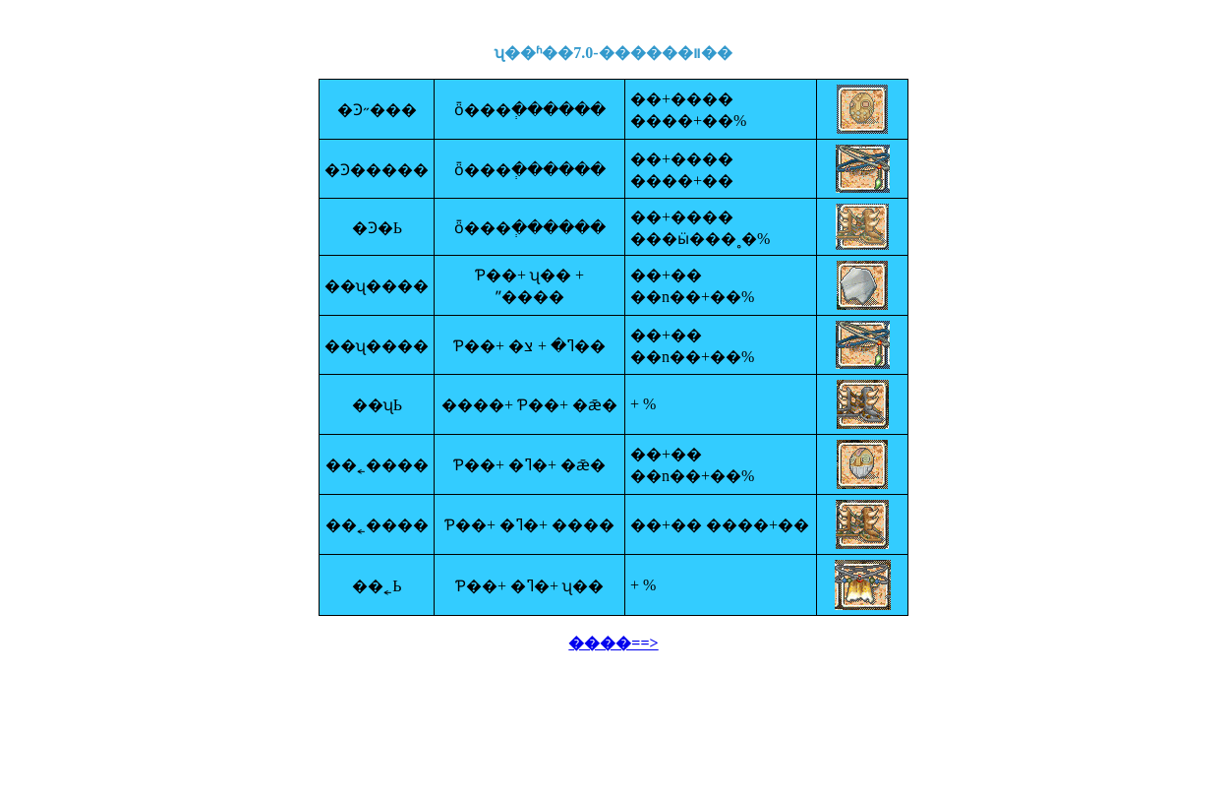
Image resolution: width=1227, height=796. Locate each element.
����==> (613, 643)
